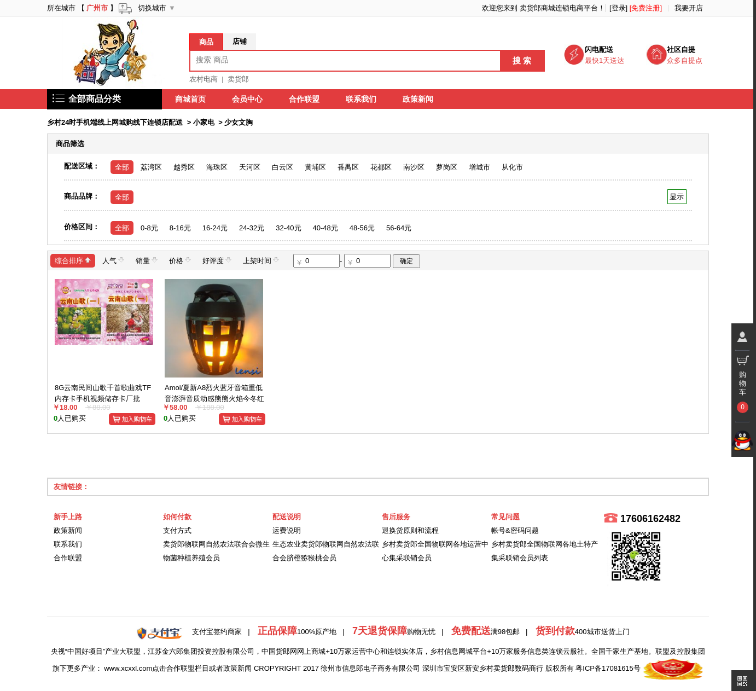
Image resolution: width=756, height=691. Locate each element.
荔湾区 (151, 167)
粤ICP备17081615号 (608, 668)
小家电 (203, 122)
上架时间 (261, 260)
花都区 (381, 167)
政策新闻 (418, 99)
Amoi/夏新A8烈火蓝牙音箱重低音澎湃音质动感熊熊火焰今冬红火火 (214, 398)
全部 (122, 167)
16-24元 (215, 228)
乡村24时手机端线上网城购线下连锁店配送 (115, 122)
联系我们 (361, 99)
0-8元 (149, 228)
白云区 (282, 167)
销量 (147, 260)
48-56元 (362, 228)
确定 (406, 261)
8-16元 (180, 228)
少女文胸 (238, 122)
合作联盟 (304, 99)
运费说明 (286, 530)
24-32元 (251, 228)
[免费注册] (646, 8)
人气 (113, 260)
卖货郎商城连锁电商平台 (559, 8)
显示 (677, 197)
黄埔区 (315, 167)
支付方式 (177, 530)
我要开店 (688, 8)
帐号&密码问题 (515, 530)
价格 (180, 260)
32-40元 (288, 228)
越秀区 (184, 167)
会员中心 (247, 99)
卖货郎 (238, 79)
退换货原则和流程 (410, 530)
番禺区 (348, 167)
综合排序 (73, 260)
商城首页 (190, 99)
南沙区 (413, 167)
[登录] (618, 8)
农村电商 (203, 79)
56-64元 (398, 228)
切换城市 (152, 8)
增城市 (479, 167)
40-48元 (325, 228)
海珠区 (217, 167)
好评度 (216, 260)
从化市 (512, 167)
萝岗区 (446, 167)
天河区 (249, 167)
